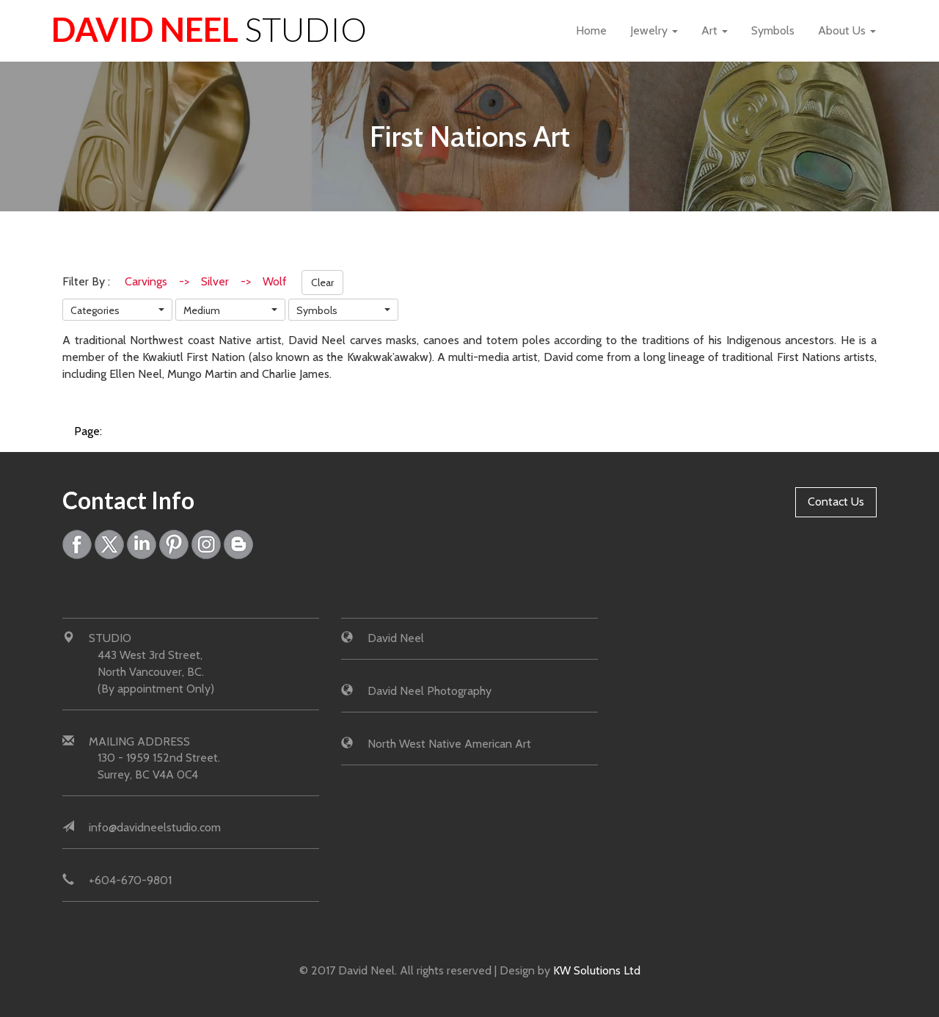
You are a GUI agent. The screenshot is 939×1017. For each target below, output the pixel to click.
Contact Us (836, 501)
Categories (95, 310)
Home (591, 30)
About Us (847, 30)
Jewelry (654, 30)
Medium (201, 310)
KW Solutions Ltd (596, 970)
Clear (322, 282)
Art (714, 30)
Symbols (772, 30)
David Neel (209, 29)
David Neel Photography (430, 691)
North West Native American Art (449, 744)
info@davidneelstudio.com (155, 827)
